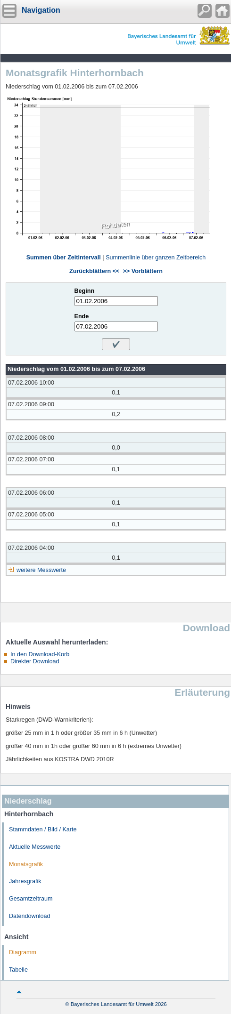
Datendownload (29, 916)
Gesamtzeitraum (30, 898)
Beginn (84, 291)
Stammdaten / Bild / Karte (43, 829)
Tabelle (18, 969)
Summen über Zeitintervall (63, 257)
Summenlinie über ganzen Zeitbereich (156, 257)
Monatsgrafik (26, 864)
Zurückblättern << (94, 271)
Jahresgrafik (25, 881)
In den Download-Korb (39, 654)
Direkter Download (34, 661)
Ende (81, 316)
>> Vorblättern (142, 271)
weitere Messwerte (41, 570)
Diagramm (22, 952)
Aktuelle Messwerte (34, 847)
